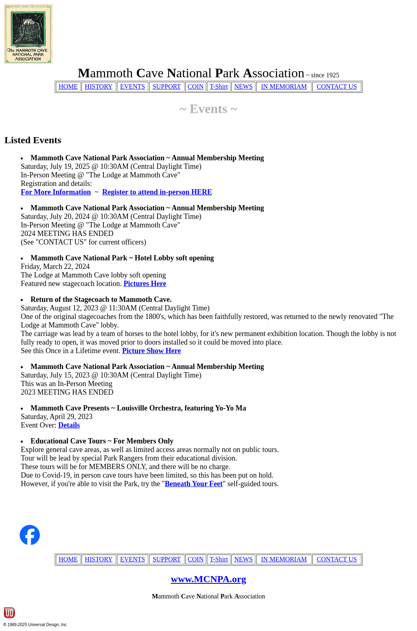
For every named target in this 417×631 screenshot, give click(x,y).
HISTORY (98, 86)
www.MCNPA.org (208, 579)
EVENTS (132, 86)
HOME (68, 86)
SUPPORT (167, 86)
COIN (196, 86)
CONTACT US (337, 86)
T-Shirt (219, 86)
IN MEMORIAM (284, 86)
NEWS (243, 86)
